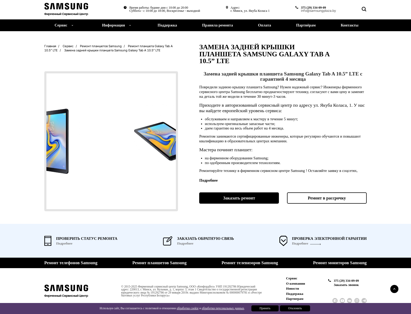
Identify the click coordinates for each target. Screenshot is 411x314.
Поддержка (167, 25)
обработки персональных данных (223, 308)
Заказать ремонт (239, 198)
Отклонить (295, 308)
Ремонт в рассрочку (327, 198)
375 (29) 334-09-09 (313, 7)
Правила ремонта (217, 25)
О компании (295, 283)
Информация (113, 25)
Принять (265, 308)
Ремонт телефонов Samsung (71, 263)
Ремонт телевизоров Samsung (249, 263)
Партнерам (294, 299)
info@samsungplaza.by (318, 10)
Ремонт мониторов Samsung (340, 263)
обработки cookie (188, 308)
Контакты (350, 25)
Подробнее (300, 243)
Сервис (291, 278)
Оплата (264, 25)
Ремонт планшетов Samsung (159, 263)
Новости (292, 288)
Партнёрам (306, 25)
